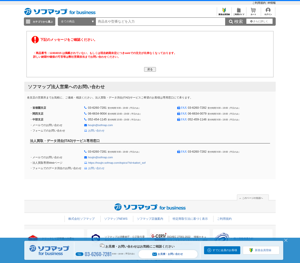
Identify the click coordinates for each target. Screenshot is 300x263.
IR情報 (272, 2)
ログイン (268, 13)
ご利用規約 (259, 2)
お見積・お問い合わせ (167, 254)
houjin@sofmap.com (100, 125)
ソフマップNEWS (116, 218)
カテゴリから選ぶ (43, 21)
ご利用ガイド (239, 13)
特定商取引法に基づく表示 (190, 218)
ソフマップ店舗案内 (150, 218)
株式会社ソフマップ (81, 218)
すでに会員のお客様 (225, 250)
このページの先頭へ (252, 198)
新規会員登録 (224, 13)
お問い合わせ (96, 130)
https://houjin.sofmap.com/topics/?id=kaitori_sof (117, 162)
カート (253, 13)
